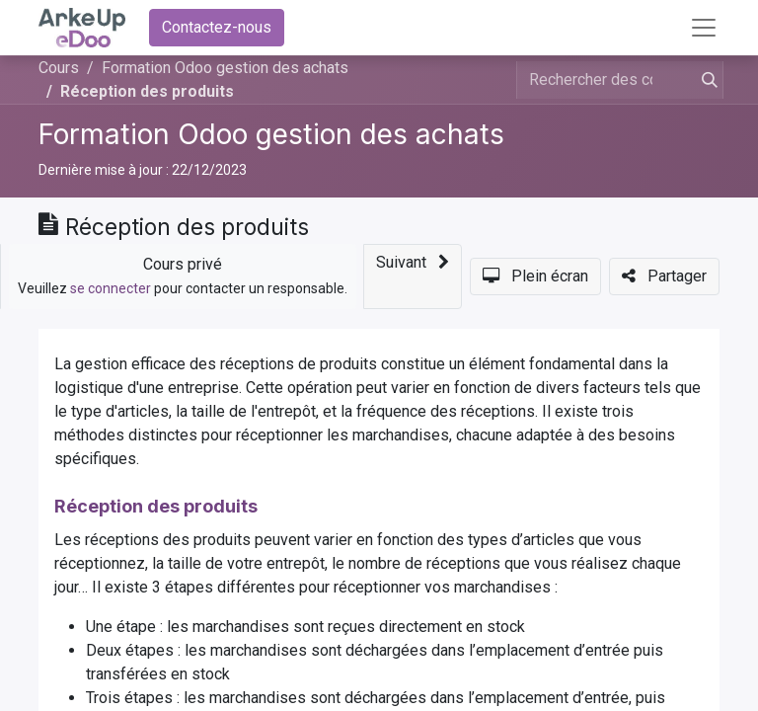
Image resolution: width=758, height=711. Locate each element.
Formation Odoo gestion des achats (271, 134)
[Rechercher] (705, 80)
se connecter (110, 288)
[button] (412, 276)
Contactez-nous (216, 27)
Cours (58, 67)
